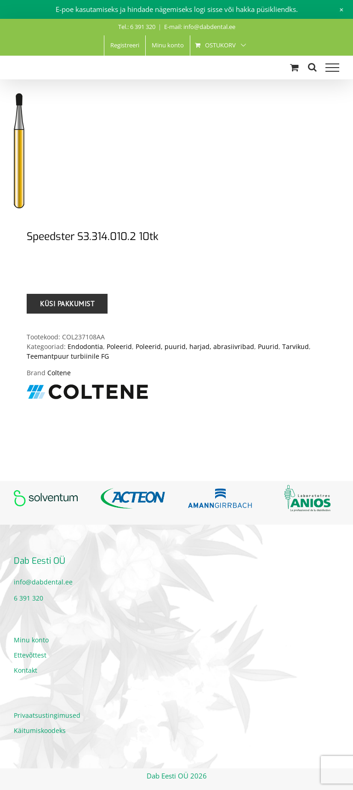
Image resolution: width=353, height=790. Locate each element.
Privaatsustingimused (47, 715)
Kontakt (25, 670)
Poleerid (119, 346)
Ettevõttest (30, 655)
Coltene (59, 372)
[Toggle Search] (312, 67)
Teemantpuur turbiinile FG (68, 356)
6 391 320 (28, 598)
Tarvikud (295, 346)
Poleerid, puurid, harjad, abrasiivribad (195, 346)
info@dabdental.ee (43, 582)
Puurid (268, 346)
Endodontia (85, 346)
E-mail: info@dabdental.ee (199, 27)
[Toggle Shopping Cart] (294, 67)
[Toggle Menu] (332, 67)
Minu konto (31, 639)
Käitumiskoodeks (40, 730)
